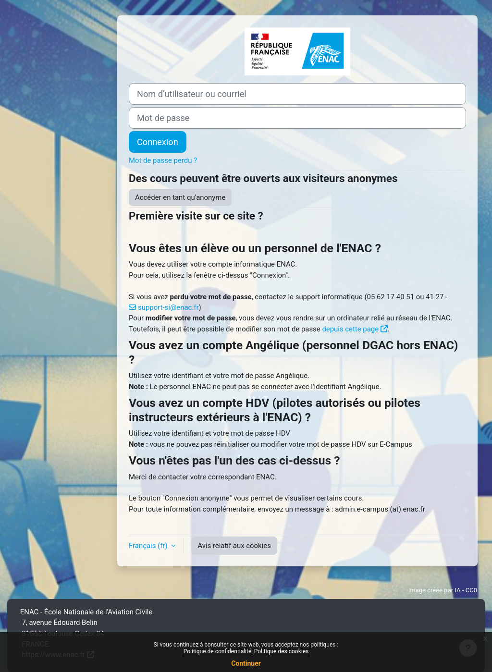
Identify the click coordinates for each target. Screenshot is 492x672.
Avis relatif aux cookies (234, 545)
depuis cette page (350, 329)
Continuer (246, 663)
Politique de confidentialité (218, 651)
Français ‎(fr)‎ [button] (149, 545)
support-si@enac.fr (168, 307)
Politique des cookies (281, 651)
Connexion (157, 142)
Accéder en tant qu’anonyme (180, 197)
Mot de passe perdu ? (163, 160)
